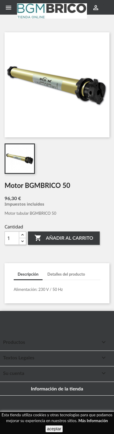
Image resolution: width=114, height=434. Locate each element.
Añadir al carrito (63, 238)
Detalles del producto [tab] (66, 274)
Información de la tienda (57, 388)
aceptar (54, 428)
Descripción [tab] (28, 274)
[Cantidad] (12, 238)
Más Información (93, 420)
